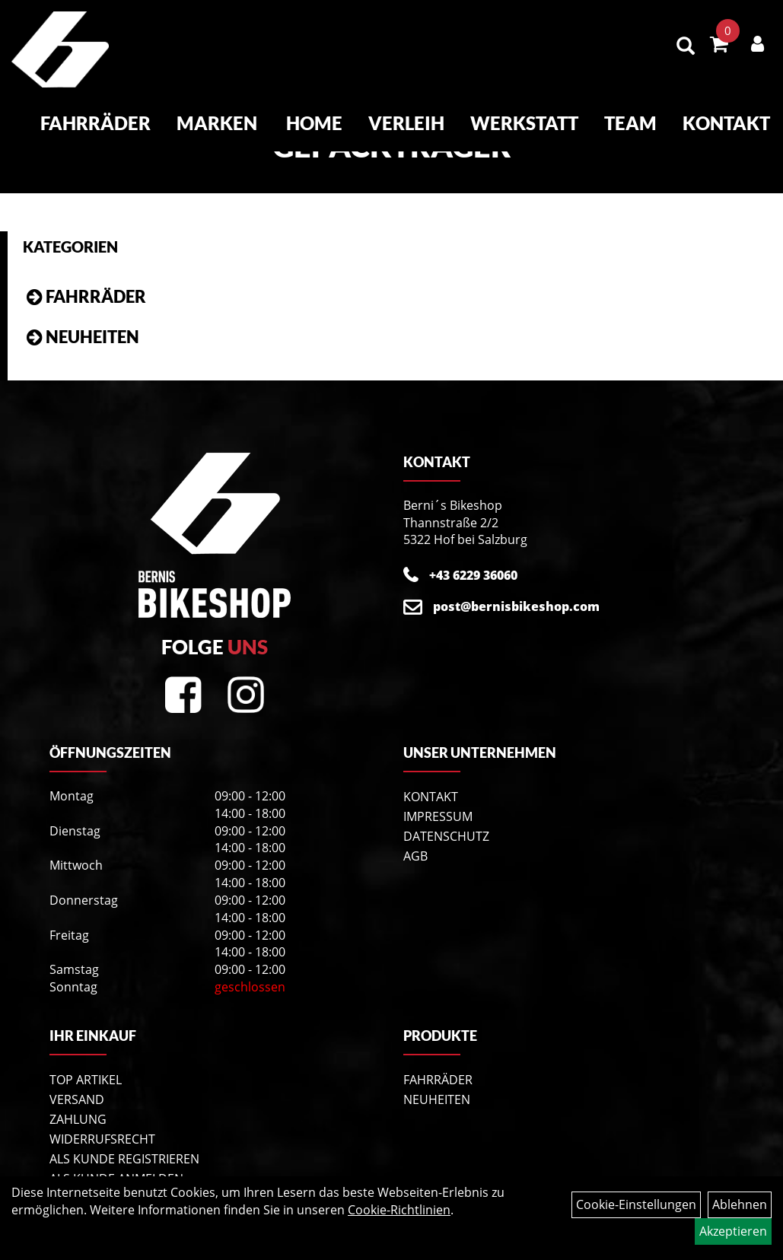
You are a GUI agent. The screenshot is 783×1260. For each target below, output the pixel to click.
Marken (217, 123)
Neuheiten (92, 336)
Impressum (438, 816)
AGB (415, 856)
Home (314, 123)
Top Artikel (85, 1079)
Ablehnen (739, 1204)
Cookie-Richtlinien (399, 1209)
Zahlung (78, 1119)
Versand (76, 1099)
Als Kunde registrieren (124, 1158)
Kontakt (726, 123)
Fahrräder (95, 123)
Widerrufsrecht (102, 1139)
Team (630, 123)
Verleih (406, 123)
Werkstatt (524, 123)
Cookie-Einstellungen (636, 1204)
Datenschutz (446, 836)
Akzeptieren (733, 1231)
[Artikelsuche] (685, 46)
